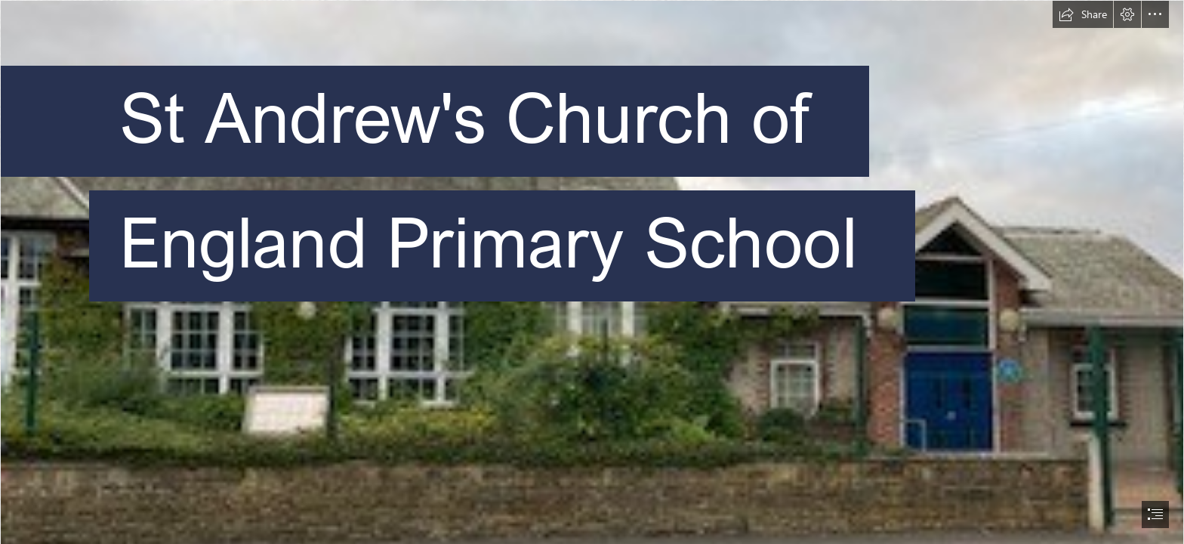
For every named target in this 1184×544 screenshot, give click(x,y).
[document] (592, 272)
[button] (1083, 14)
